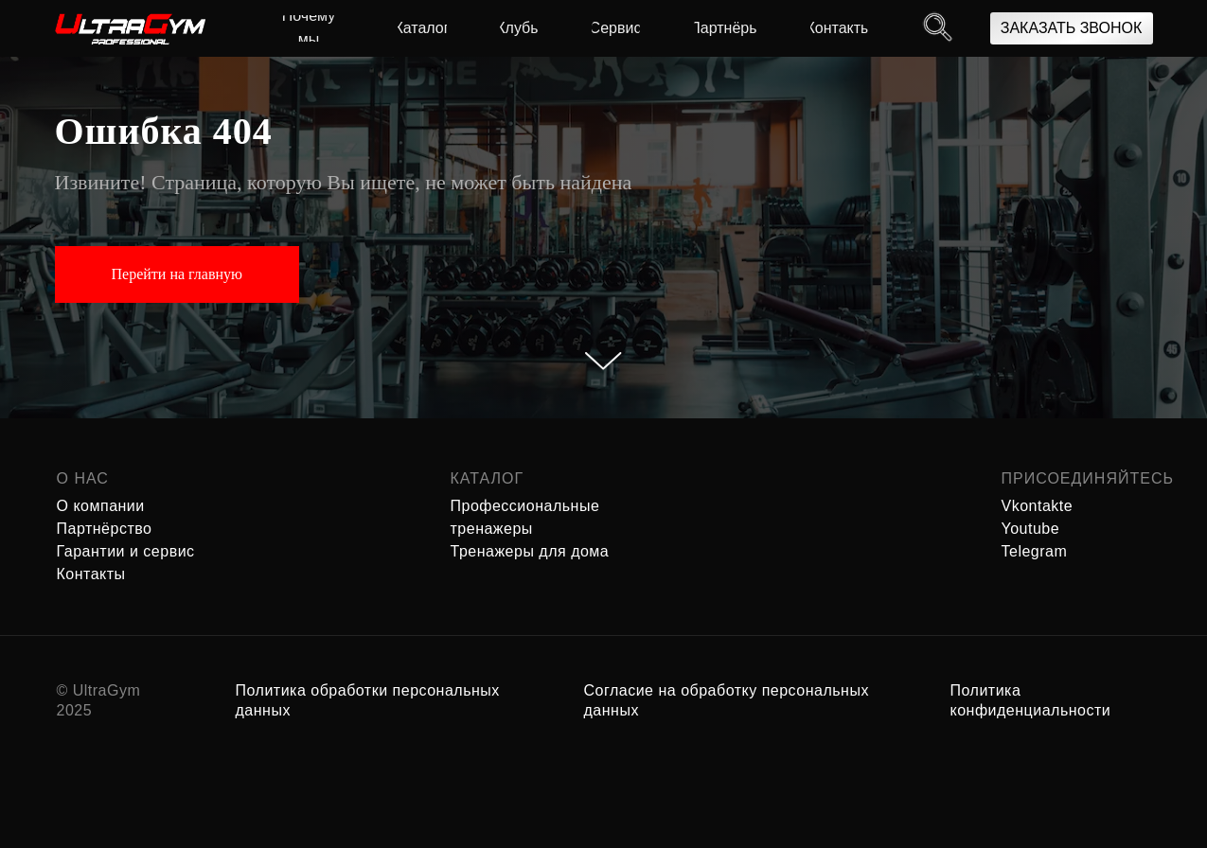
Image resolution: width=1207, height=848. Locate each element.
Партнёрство (104, 529)
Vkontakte (1038, 506)
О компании (101, 506)
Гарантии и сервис (126, 551)
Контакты (91, 574)
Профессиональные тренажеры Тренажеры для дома (530, 528)
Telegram (1035, 551)
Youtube (1031, 529)
